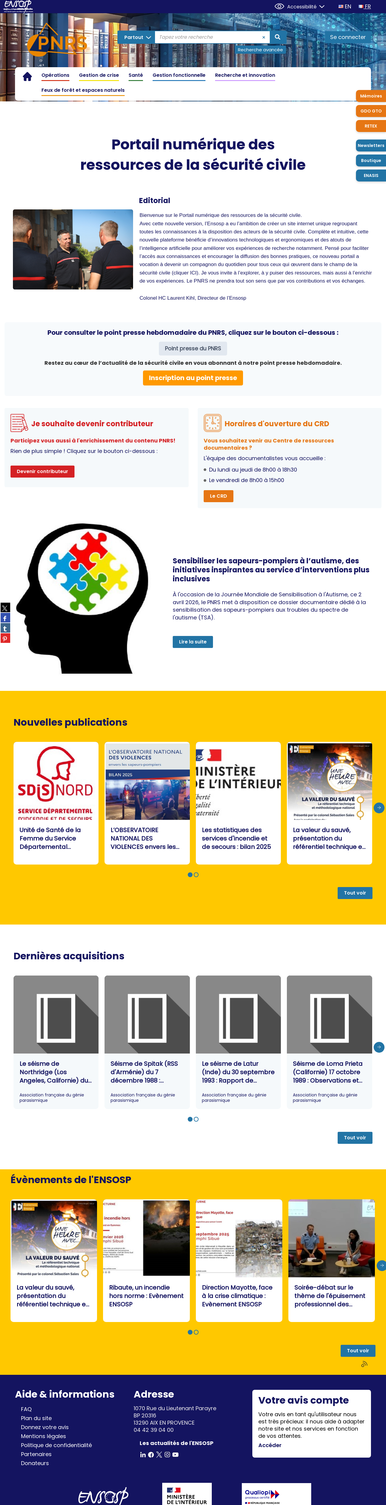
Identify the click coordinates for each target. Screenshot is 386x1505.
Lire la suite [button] (193, 641)
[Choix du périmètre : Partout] (136, 37)
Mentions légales (43, 1436)
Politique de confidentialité (56, 1445)
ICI (193, 273)
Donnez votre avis (45, 1427)
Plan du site (36, 1418)
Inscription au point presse (193, 377)
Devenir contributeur (42, 471)
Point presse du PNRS (193, 348)
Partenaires (36, 1454)
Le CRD (218, 496)
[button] (190, 874)
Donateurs (35, 1463)
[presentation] (379, 807)
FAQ (26, 1409)
